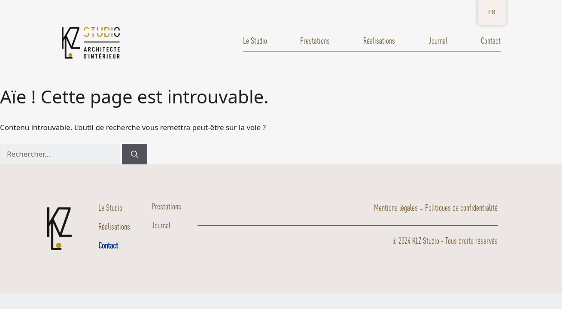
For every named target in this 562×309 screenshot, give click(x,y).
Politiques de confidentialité (461, 207)
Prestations (315, 40)
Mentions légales (396, 207)
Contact (491, 40)
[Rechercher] (134, 154)
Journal (437, 40)
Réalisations (379, 40)
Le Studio (255, 40)
